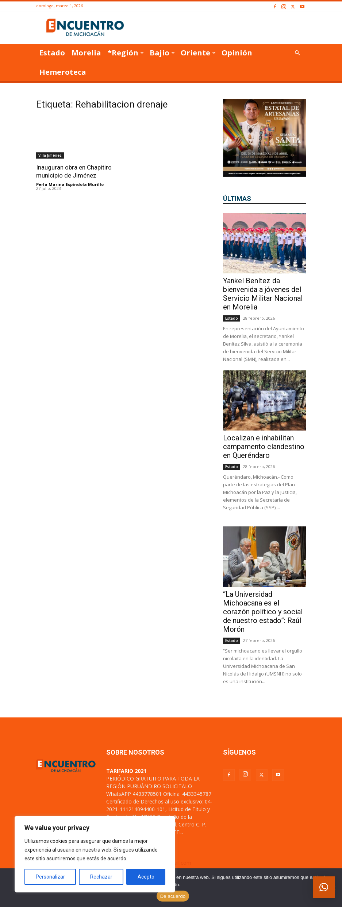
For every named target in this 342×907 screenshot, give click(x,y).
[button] (297, 53)
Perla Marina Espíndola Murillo (70, 184)
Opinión (237, 53)
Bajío (162, 53)
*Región (126, 53)
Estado (52, 53)
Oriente (198, 53)
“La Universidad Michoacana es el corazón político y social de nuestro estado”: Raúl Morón (263, 612)
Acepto (146, 877)
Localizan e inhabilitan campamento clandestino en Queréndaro (263, 446)
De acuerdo (173, 896)
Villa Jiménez (50, 155)
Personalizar (50, 877)
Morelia (86, 53)
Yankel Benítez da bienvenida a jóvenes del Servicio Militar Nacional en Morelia (263, 293)
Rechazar (101, 877)
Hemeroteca (62, 72)
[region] (95, 854)
